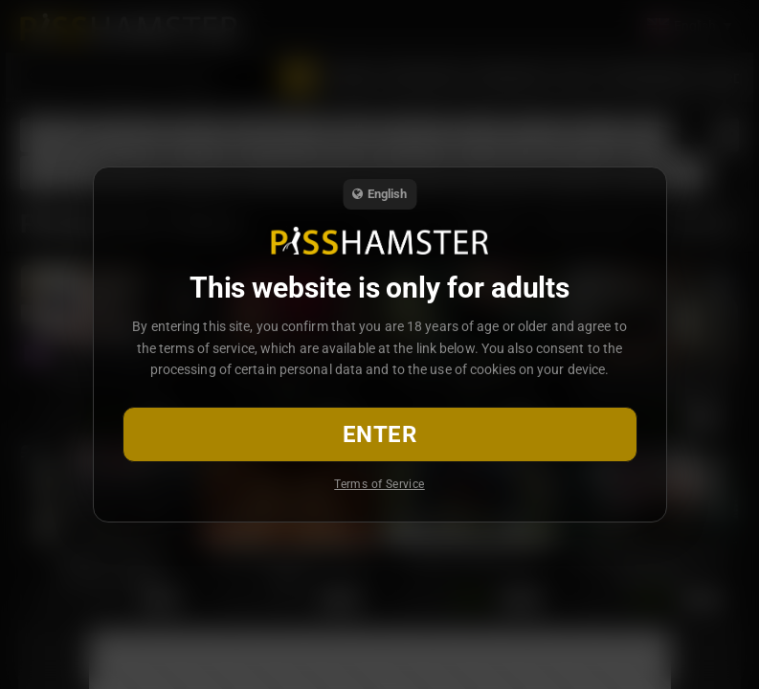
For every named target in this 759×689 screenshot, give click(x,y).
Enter (379, 434)
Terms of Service (379, 484)
